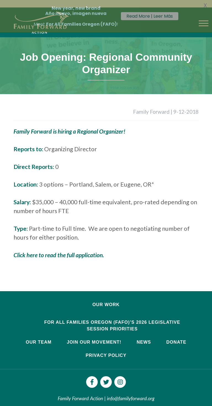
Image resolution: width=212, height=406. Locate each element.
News (144, 336)
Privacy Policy (106, 349)
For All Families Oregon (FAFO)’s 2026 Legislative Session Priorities (112, 319)
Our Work (106, 298)
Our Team (38, 336)
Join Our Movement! (94, 336)
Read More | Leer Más (149, 16)
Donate (176, 336)
